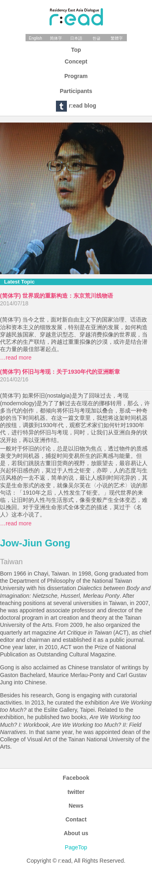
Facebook (76, 778)
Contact (75, 819)
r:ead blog (76, 106)
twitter (76, 792)
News (76, 805)
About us (76, 833)
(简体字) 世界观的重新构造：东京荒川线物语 (56, 295)
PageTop (76, 847)
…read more (16, 357)
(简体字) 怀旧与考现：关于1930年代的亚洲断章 (60, 371)
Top (76, 50)
